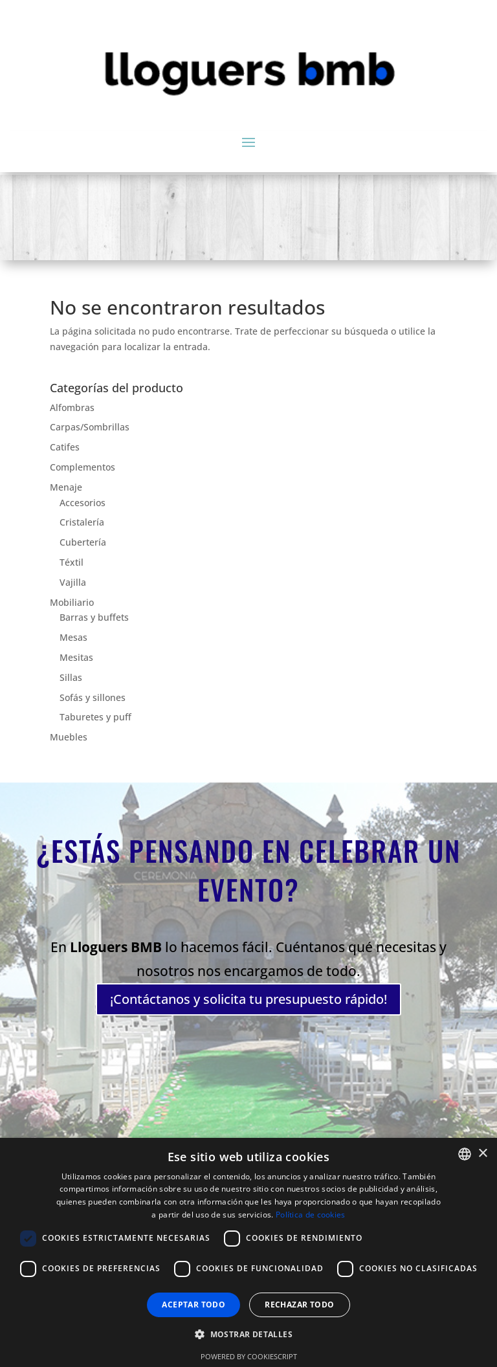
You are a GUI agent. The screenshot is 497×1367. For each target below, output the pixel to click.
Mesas (73, 637)
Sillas (71, 677)
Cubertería (83, 542)
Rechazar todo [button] (299, 1304)
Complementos (82, 467)
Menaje (66, 487)
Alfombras (72, 407)
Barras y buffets (94, 617)
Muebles (68, 737)
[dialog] (248, 1252)
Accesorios (82, 502)
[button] (248, 1334)
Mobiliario (72, 602)
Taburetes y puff (95, 717)
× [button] (482, 1154)
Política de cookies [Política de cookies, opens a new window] (311, 1214)
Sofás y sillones (93, 697)
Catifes (65, 447)
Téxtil (71, 562)
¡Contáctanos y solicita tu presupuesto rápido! (248, 993)
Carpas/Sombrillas (89, 427)
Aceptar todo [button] (193, 1304)
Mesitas (76, 657)
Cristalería (82, 522)
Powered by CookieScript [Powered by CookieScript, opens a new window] (249, 1356)
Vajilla (73, 582)
